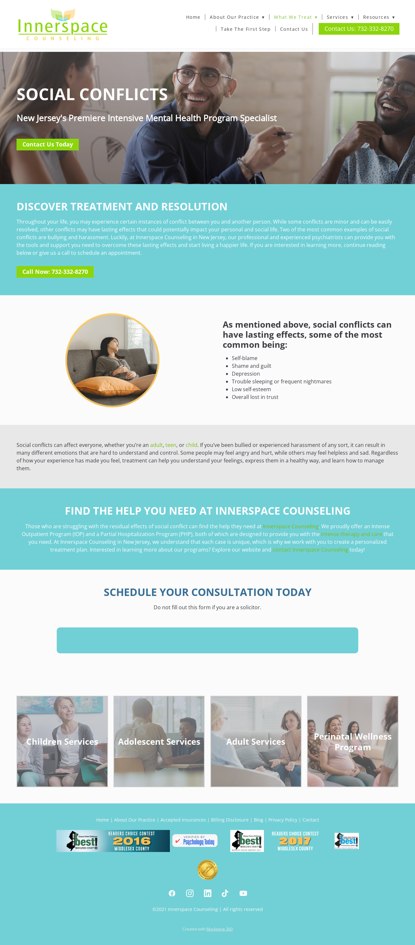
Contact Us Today (47, 144)
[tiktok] (225, 893)
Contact (310, 820)
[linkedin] (207, 893)
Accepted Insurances (183, 820)
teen (170, 445)
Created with (208, 929)
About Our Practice (237, 17)
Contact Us (294, 29)
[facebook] (172, 893)
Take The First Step (246, 29)
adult (156, 445)
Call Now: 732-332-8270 (55, 271)
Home (193, 17)
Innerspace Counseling (291, 526)
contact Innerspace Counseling (310, 549)
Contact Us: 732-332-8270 (359, 28)
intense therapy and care (351, 534)
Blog (258, 820)
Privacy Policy (282, 820)
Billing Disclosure (230, 820)
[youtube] (243, 893)
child (191, 445)
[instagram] (190, 893)
